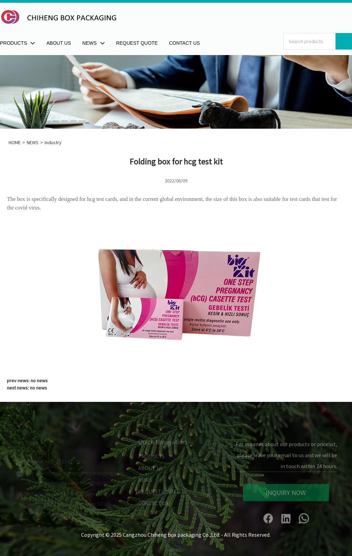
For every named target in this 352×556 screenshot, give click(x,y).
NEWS (32, 142)
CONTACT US (153, 505)
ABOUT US (150, 470)
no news (39, 380)
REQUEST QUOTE (159, 493)
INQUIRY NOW (286, 495)
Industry (53, 142)
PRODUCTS (151, 458)
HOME (15, 142)
